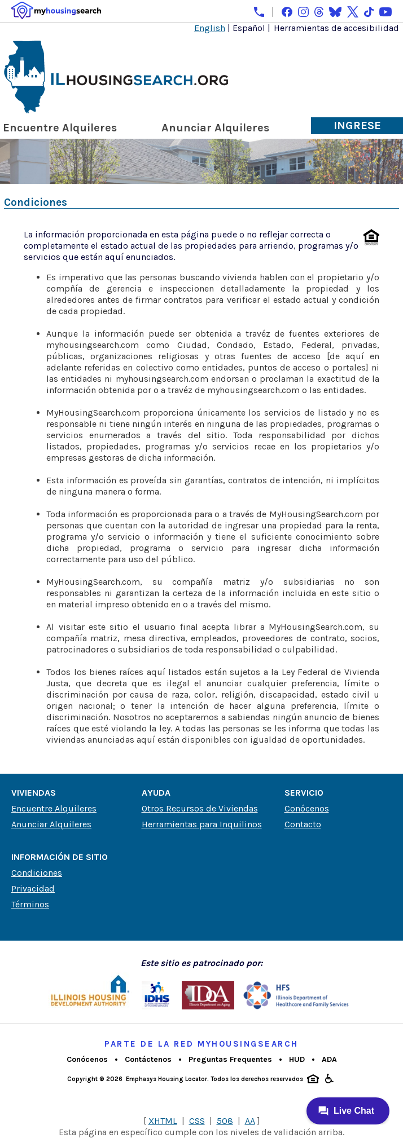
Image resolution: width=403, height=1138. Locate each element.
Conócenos (306, 808)
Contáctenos (148, 1059)
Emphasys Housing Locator (166, 1079)
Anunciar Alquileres (215, 127)
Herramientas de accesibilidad (336, 28)
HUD (297, 1059)
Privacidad (33, 888)
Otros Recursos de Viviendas (200, 808)
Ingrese (357, 125)
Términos (30, 904)
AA (250, 1120)
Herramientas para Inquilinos (202, 824)
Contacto (302, 824)
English (209, 28)
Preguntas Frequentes (230, 1059)
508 (225, 1120)
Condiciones (36, 872)
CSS (197, 1120)
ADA (329, 1059)
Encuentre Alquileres (60, 127)
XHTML (162, 1120)
